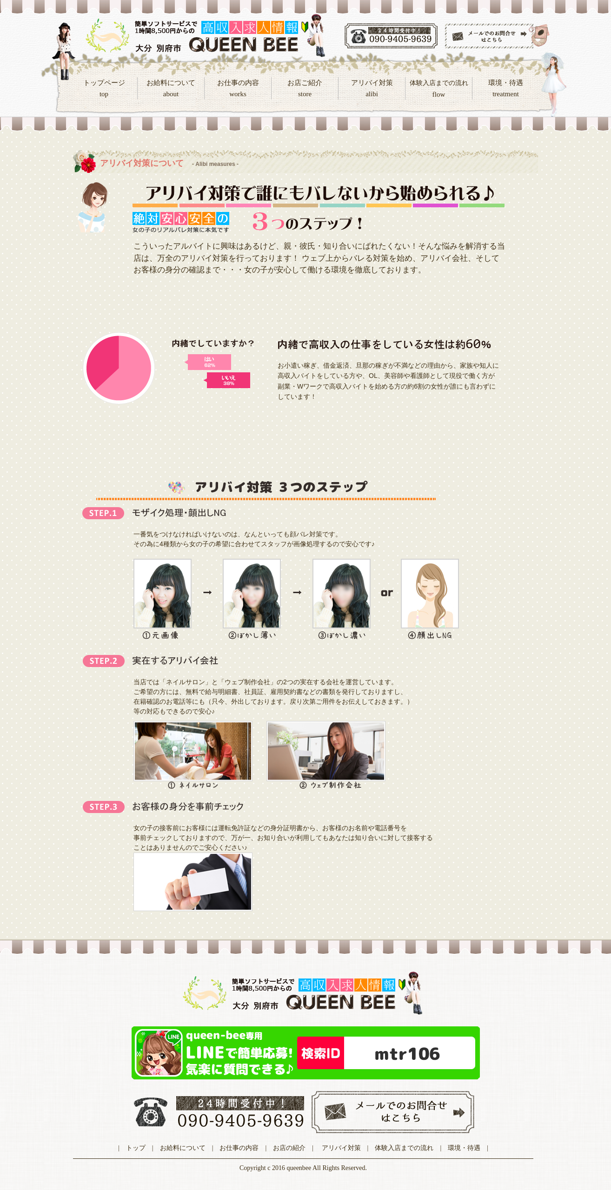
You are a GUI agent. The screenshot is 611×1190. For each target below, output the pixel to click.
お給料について (183, 1147)
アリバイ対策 (341, 1147)
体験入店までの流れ (404, 1147)
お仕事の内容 (239, 1147)
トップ (136, 1147)
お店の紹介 (289, 1147)
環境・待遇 (464, 1147)
